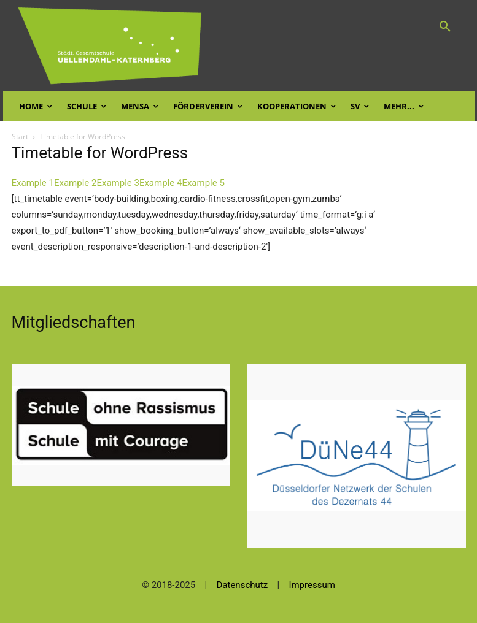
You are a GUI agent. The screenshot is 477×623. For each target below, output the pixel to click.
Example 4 (160, 182)
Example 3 (117, 182)
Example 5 (203, 182)
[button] (445, 27)
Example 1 (33, 182)
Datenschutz (242, 585)
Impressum (312, 585)
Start (20, 136)
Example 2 (75, 182)
